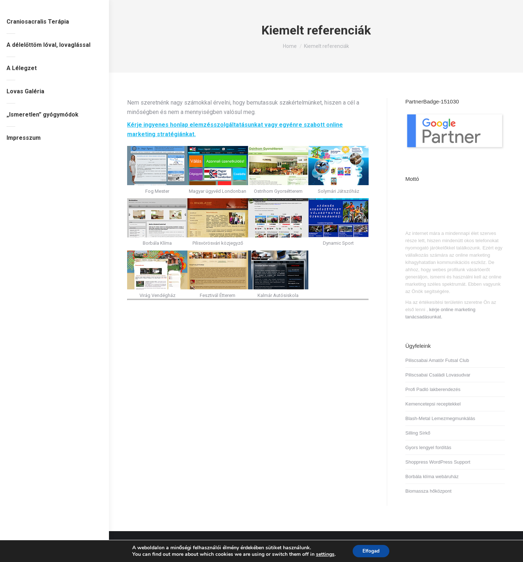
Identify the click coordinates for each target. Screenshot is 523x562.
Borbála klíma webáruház (432, 476)
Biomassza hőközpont (428, 491)
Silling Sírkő (417, 433)
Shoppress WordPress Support (437, 462)
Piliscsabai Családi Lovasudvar (437, 375)
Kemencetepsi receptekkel (433, 404)
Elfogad (371, 550)
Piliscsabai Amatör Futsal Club (437, 360)
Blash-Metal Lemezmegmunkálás (440, 418)
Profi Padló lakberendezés (433, 389)
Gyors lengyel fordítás (428, 447)
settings (324, 554)
